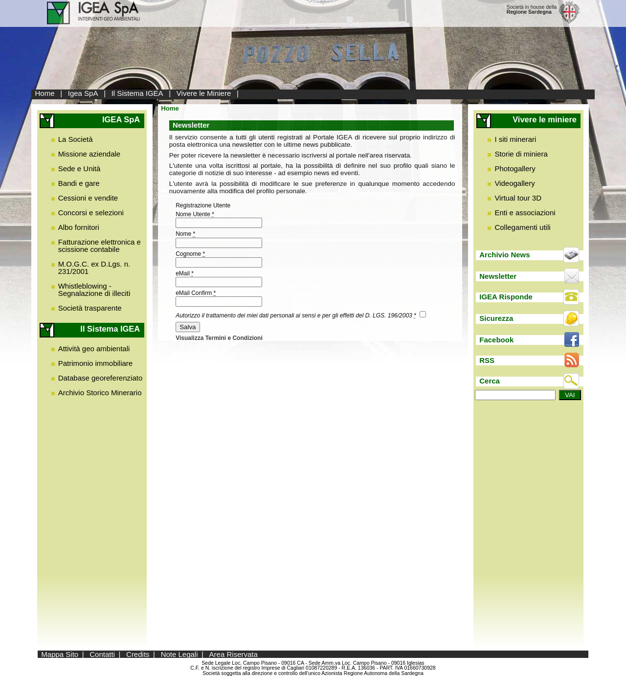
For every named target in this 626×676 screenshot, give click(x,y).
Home (45, 93)
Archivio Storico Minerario (100, 392)
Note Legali (179, 654)
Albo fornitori (78, 227)
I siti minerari (515, 139)
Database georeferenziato (100, 378)
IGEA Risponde (506, 297)
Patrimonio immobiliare (95, 363)
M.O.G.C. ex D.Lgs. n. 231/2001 (94, 267)
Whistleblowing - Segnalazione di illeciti (94, 289)
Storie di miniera (520, 154)
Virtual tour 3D (517, 198)
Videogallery (514, 183)
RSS (486, 360)
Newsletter (497, 276)
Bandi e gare (79, 183)
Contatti (102, 654)
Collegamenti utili (522, 227)
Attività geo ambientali (94, 348)
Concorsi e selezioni (91, 212)
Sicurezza (496, 318)
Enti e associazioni (524, 212)
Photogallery (514, 168)
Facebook (496, 340)
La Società (75, 139)
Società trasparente (90, 308)
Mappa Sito (59, 654)
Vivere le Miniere (204, 93)
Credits (138, 654)
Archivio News (504, 254)
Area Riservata (233, 654)
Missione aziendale (89, 154)
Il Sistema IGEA (137, 93)
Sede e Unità (79, 168)
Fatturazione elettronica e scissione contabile (99, 245)
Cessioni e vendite (88, 198)
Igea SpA (83, 93)
